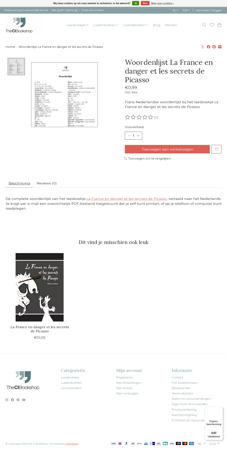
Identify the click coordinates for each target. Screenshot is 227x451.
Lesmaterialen (71, 388)
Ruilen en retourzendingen (191, 399)
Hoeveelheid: (134, 127)
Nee (145, 3)
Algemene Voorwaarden (189, 404)
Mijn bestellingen (128, 383)
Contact (177, 377)
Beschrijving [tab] (19, 183)
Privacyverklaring (184, 409)
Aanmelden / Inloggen (209, 10)
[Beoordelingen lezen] (139, 117)
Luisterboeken (71, 383)
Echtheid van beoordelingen (192, 420)
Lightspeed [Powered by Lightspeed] (71, 443)
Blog (156, 25)
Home (10, 47)
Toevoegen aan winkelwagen (167, 149)
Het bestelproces (184, 383)
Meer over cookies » (162, 3)
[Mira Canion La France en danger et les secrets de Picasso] (40, 287)
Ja (135, 3)
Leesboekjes (70, 377)
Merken (171, 25)
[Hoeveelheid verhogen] (138, 135)
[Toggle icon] (204, 24)
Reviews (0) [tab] (47, 183)
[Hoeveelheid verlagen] (129, 135)
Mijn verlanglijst (127, 393)
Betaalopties (181, 388)
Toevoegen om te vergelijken (147, 158)
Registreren (124, 377)
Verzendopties (182, 393)
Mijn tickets (124, 388)
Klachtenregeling (184, 415)
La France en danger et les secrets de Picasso (127, 199)
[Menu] (220, 409)
